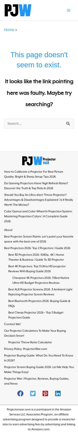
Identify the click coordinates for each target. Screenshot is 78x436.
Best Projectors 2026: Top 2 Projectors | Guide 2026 (37, 248)
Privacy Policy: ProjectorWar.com (25, 349)
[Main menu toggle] (68, 10)
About (8, 230)
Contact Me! (12, 324)
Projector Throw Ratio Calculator (30, 342)
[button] (20, 393)
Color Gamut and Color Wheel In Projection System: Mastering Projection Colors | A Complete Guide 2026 (38, 216)
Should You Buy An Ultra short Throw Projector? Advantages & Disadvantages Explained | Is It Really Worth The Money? (38, 200)
